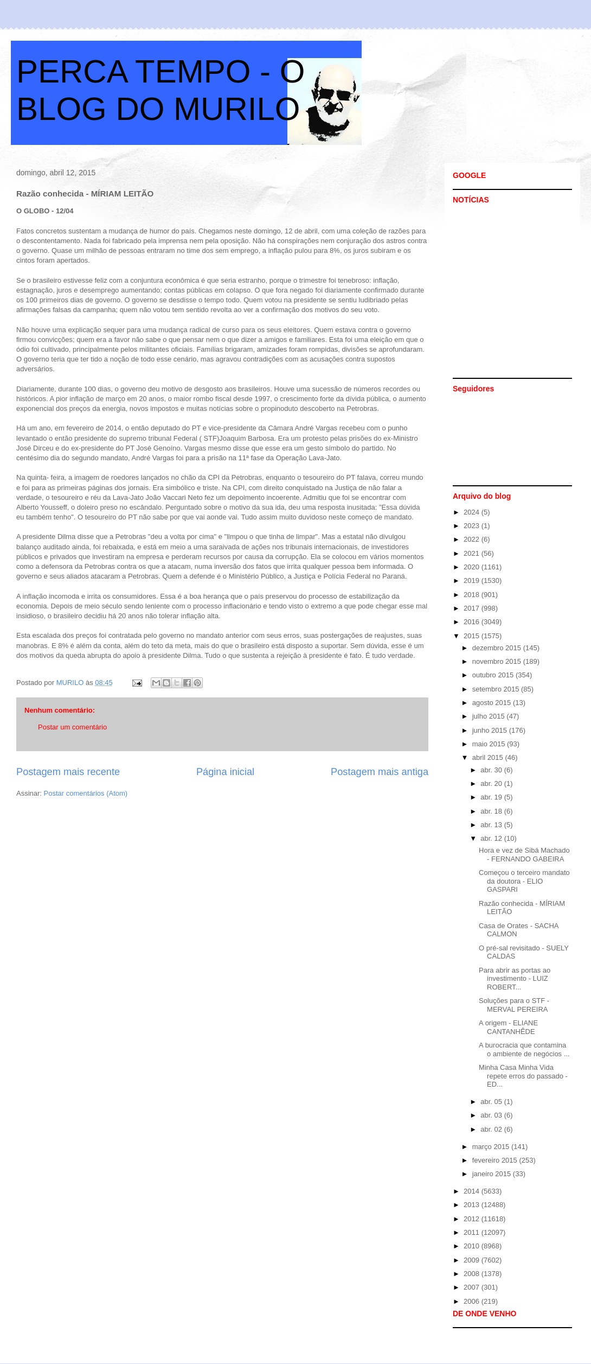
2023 (472, 526)
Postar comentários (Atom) (86, 793)
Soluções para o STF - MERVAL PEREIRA (514, 1005)
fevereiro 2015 (495, 1160)
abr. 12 (492, 838)
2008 (472, 1274)
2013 (472, 1205)
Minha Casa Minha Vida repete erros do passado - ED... (523, 1075)
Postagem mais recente (68, 771)
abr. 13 (492, 825)
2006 (472, 1301)
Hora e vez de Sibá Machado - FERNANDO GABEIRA (524, 854)
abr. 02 (492, 1129)
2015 (472, 636)
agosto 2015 (492, 703)
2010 (472, 1246)
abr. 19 (492, 797)
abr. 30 (492, 770)
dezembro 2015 (497, 648)
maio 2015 (489, 744)
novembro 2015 (497, 661)
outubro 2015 (494, 675)
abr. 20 (492, 783)
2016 (472, 622)
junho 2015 (490, 730)
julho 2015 (489, 716)
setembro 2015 (496, 689)
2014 (472, 1191)
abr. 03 (492, 1115)
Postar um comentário (72, 727)
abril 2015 (488, 757)
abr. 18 (492, 811)
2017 (472, 608)
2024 (472, 512)
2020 (472, 567)
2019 (472, 580)
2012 (472, 1219)
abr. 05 (492, 1101)
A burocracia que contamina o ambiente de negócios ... (524, 1049)
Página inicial (225, 771)
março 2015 (491, 1147)
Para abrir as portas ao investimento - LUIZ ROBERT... (514, 978)
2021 (472, 553)
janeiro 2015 (492, 1174)
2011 (472, 1232)
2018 (472, 595)
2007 (472, 1287)
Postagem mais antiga (379, 771)
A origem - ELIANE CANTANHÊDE (508, 1027)
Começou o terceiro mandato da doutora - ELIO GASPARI (524, 880)
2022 (472, 539)
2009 (472, 1260)
